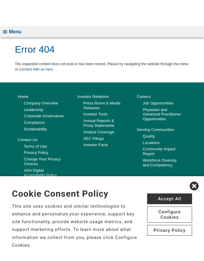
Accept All (169, 198)
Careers (143, 97)
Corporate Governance (43, 116)
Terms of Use (35, 146)
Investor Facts (95, 145)
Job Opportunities (158, 103)
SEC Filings (93, 138)
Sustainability (35, 129)
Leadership (33, 109)
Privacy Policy (36, 152)
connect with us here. (36, 70)
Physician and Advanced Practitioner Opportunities (161, 114)
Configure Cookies (169, 214)
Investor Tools (95, 114)
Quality (149, 136)
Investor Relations (92, 97)
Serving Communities (155, 129)
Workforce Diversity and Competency (163, 162)
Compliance (34, 122)
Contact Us (27, 139)
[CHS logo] (102, 13)
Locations (151, 142)
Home (23, 97)
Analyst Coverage (98, 132)
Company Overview (40, 103)
